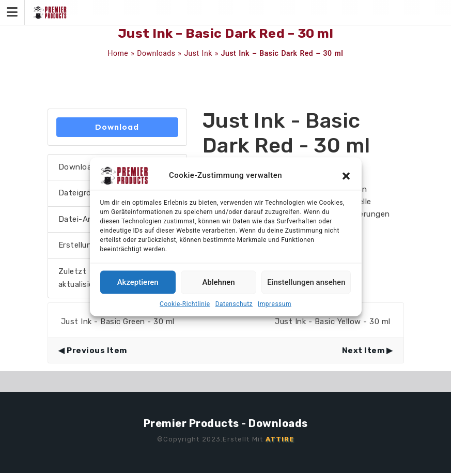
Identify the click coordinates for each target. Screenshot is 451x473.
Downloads (156, 53)
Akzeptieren (138, 282)
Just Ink (198, 53)
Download (117, 127)
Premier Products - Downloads (226, 423)
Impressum (274, 303)
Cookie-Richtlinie (185, 303)
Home (118, 53)
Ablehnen (218, 282)
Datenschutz (234, 303)
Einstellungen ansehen (306, 282)
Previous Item (97, 350)
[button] (346, 175)
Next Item (363, 350)
